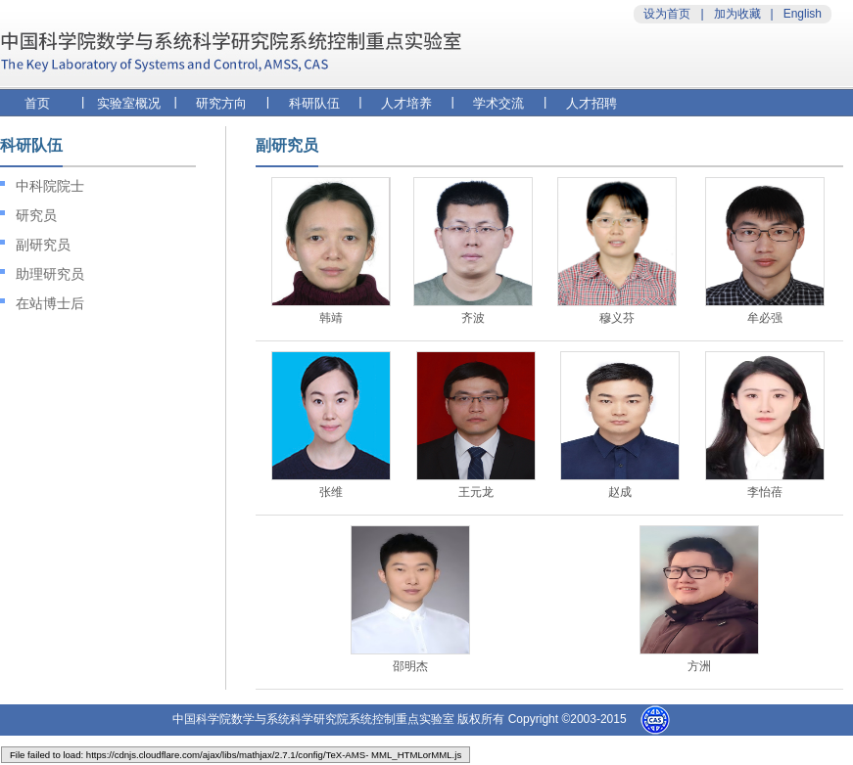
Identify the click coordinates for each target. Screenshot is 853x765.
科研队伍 (314, 103)
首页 (37, 103)
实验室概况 (129, 103)
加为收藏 (737, 14)
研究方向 (221, 103)
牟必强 (764, 318)
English (802, 14)
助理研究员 (50, 274)
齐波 (473, 318)
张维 (331, 492)
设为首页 (666, 14)
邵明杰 (410, 666)
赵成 (620, 492)
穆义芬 (617, 318)
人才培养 (406, 103)
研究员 (36, 215)
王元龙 (476, 492)
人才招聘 (591, 103)
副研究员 (43, 244)
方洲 (699, 666)
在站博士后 (50, 303)
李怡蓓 (764, 492)
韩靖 (331, 318)
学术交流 (498, 103)
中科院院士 (50, 186)
